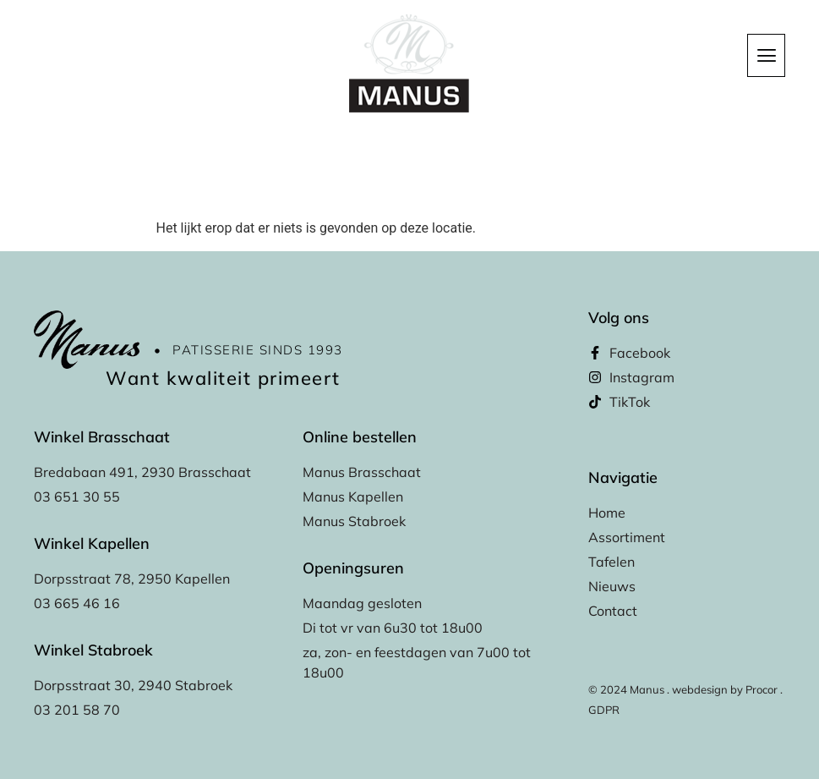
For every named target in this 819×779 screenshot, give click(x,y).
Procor (761, 689)
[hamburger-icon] (766, 55)
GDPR (604, 709)
